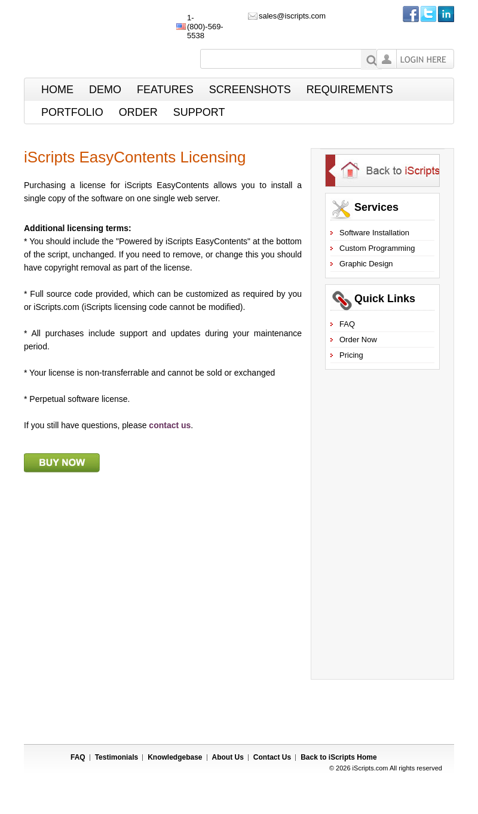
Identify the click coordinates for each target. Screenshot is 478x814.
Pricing (351, 355)
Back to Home (338, 757)
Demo (105, 90)
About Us (228, 757)
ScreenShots (250, 90)
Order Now (358, 339)
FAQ (347, 324)
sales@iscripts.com (292, 15)
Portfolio (72, 112)
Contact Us (272, 757)
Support (199, 112)
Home (57, 90)
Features (165, 90)
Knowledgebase (175, 757)
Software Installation (374, 232)
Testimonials (116, 757)
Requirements (350, 90)
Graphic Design (366, 263)
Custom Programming (377, 248)
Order (138, 112)
